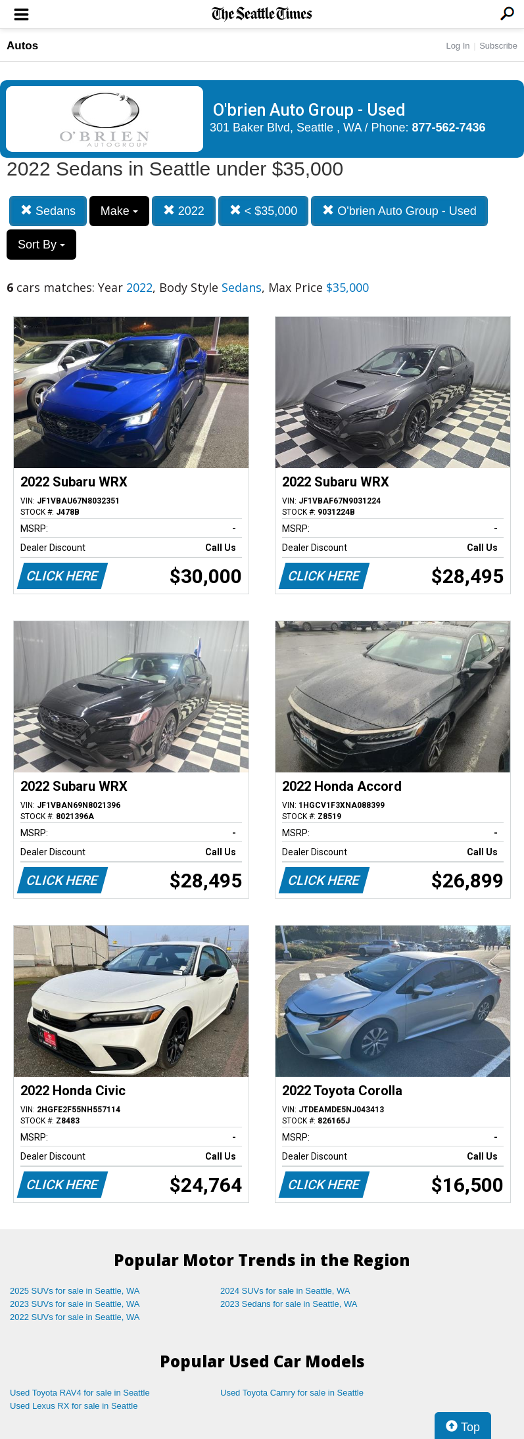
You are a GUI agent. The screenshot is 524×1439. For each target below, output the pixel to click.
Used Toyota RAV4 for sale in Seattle (80, 1393)
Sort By (41, 244)
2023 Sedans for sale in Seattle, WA (288, 1304)
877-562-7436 (449, 127)
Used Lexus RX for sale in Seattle (73, 1406)
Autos (22, 45)
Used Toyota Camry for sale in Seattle (292, 1393)
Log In (457, 46)
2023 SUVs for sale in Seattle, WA (75, 1304)
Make (119, 211)
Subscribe (498, 46)
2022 (183, 211)
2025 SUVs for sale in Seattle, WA (75, 1291)
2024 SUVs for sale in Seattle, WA (285, 1291)
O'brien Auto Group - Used (399, 211)
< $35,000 (263, 211)
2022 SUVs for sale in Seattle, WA (75, 1317)
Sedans (48, 211)
